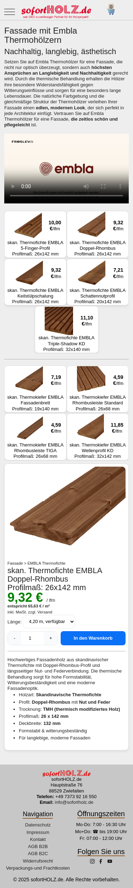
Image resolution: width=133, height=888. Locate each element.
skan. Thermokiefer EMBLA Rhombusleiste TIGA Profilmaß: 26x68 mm (35, 436)
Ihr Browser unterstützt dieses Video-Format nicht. (66, 168)
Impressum (38, 832)
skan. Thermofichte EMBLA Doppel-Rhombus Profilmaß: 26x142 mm (98, 234)
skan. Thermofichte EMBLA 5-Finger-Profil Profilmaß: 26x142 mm (35, 234)
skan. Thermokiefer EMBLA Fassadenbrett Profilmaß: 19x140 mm (35, 388)
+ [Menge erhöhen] (50, 638)
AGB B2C (38, 853)
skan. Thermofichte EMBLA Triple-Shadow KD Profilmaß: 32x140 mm (66, 329)
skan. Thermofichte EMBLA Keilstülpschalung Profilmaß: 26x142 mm (35, 282)
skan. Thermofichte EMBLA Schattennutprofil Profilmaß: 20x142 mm (98, 282)
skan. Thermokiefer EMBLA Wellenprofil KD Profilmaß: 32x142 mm (98, 436)
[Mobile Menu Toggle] (9, 11)
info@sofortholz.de (74, 802)
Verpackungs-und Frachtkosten (38, 868)
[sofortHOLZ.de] (56, 12)
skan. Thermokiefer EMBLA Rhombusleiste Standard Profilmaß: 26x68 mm (98, 388)
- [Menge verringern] (14, 638)
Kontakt (38, 839)
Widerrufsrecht (38, 861)
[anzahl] (32, 638)
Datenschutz (38, 825)
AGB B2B (38, 846)
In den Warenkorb (93, 638)
